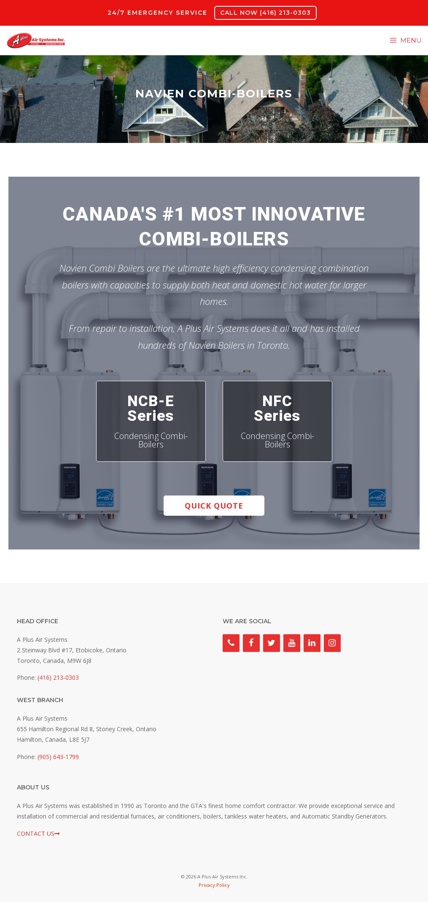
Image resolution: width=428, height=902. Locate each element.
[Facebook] (251, 643)
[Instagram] (332, 643)
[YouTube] (291, 643)
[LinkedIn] (312, 643)
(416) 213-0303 (58, 677)
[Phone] (231, 643)
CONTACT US (38, 833)
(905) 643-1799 (58, 757)
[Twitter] (271, 643)
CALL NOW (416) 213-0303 (265, 12)
